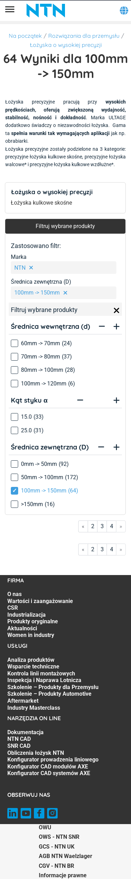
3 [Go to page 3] (102, 526)
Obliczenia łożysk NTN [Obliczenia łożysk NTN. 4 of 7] (35, 753)
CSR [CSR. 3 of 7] (12, 607)
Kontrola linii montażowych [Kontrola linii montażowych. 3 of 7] (41, 673)
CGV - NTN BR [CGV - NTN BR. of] (56, 866)
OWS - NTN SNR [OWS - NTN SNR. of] (59, 837)
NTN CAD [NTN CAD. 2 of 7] (19, 739)
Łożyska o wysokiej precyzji (66, 44)
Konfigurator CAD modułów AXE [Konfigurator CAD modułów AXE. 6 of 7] (47, 766)
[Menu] (10, 10)
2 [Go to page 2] (92, 526)
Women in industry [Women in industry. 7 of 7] (30, 635)
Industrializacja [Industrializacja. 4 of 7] (26, 614)
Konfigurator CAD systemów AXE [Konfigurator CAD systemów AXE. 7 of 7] (48, 773)
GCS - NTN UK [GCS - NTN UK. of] (56, 846)
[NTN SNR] (46, 10)
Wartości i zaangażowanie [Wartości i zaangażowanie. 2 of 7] (40, 601)
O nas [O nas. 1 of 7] (14, 594)
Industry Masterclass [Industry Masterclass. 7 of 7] (33, 707)
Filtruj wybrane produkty (65, 226)
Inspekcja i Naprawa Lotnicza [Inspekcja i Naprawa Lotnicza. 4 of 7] (44, 680)
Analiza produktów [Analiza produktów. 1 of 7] (30, 660)
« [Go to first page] (83, 526)
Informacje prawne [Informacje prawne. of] (63, 875)
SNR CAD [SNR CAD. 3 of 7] (18, 746)
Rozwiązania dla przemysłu (83, 35)
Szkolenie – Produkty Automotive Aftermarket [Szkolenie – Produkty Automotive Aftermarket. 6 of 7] (49, 697)
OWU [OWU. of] (45, 827)
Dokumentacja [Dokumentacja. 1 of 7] (25, 732)
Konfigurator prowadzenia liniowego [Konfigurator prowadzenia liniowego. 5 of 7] (53, 759)
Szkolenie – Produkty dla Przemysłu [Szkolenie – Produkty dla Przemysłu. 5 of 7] (53, 687)
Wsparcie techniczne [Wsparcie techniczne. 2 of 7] (33, 666)
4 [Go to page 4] (111, 526)
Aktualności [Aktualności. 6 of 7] (22, 628)
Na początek (25, 35)
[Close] (117, 310)
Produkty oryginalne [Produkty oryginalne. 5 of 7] (32, 621)
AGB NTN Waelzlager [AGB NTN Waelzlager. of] (65, 856)
